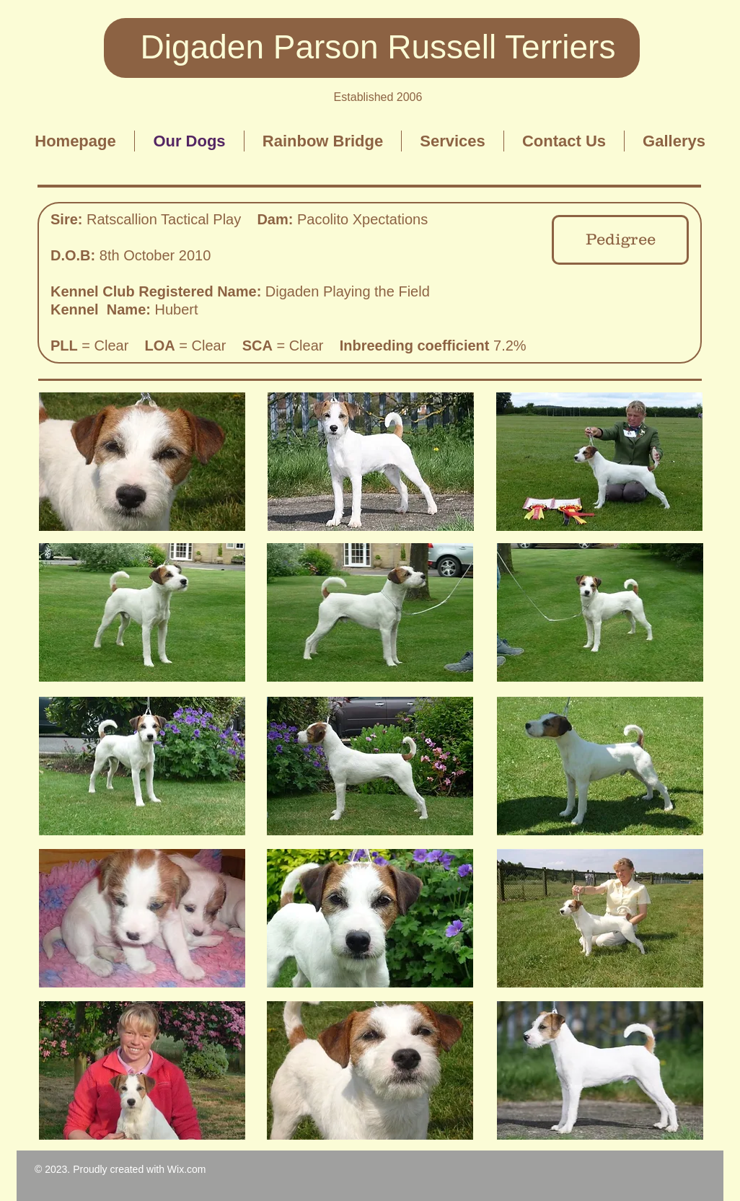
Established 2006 (378, 97)
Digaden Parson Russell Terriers (378, 47)
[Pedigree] (620, 240)
